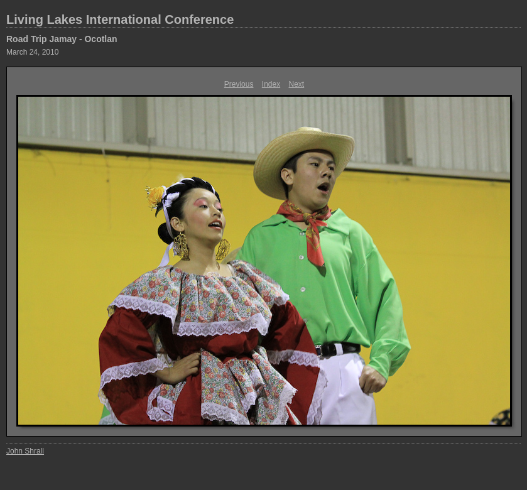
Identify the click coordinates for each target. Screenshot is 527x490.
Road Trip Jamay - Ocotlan (61, 39)
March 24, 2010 (32, 52)
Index (271, 84)
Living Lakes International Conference (120, 19)
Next (297, 84)
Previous (239, 84)
